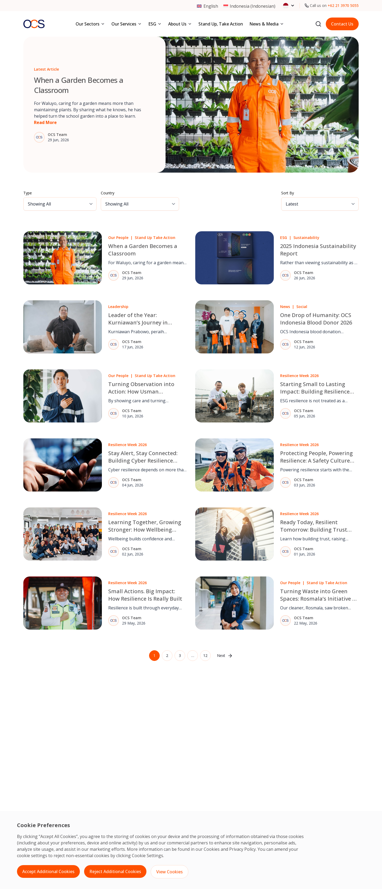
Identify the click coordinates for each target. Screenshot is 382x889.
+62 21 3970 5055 (343, 5)
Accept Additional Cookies (48, 871)
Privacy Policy (242, 849)
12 (205, 655)
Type (27, 192)
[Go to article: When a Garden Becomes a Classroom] (191, 105)
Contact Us (342, 24)
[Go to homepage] (34, 24)
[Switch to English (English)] (207, 5)
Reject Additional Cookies (115, 871)
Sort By (287, 192)
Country (107, 192)
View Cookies (169, 872)
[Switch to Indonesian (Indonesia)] (249, 5)
